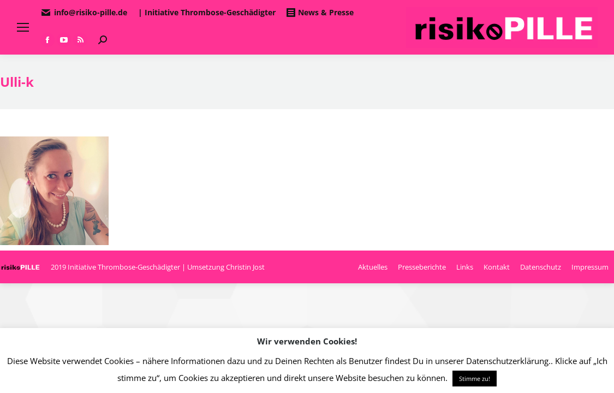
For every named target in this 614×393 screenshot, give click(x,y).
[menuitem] (373, 266)
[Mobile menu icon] (22, 27)
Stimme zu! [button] (474, 378)
